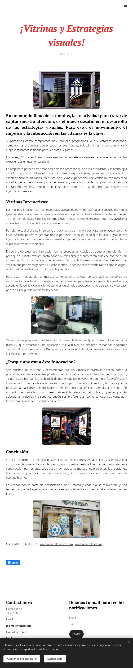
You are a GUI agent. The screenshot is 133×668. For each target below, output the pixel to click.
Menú (125, 6)
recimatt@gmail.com (19, 625)
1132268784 (14, 613)
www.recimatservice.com (56, 544)
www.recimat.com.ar (88, 544)
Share (13, 562)
